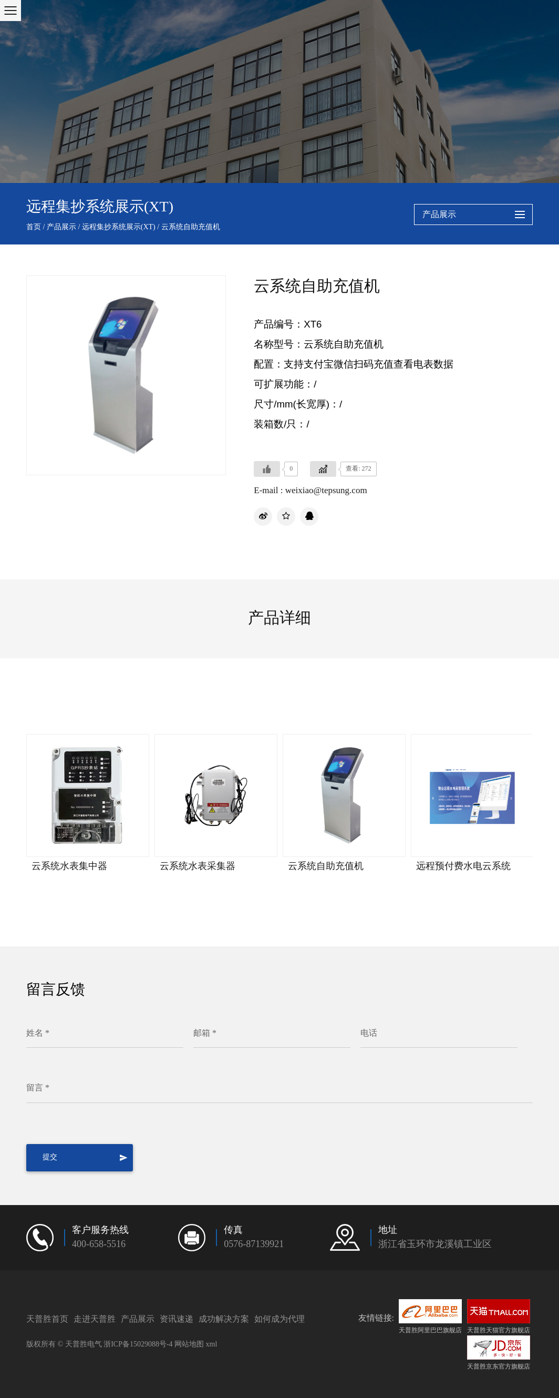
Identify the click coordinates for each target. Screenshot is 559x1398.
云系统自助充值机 (326, 866)
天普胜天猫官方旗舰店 (498, 1316)
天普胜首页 (47, 1318)
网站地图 (189, 1344)
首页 (33, 227)
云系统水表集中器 (69, 866)
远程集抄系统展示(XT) (119, 227)
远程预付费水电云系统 (463, 866)
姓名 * (37, 1033)
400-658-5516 (99, 1244)
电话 (368, 1033)
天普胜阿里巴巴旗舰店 (430, 1316)
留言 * (37, 1088)
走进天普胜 (95, 1318)
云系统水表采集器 (197, 866)
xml (212, 1344)
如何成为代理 (279, 1318)
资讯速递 (176, 1318)
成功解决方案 (224, 1318)
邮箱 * (204, 1033)
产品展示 (61, 227)
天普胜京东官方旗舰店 (498, 1352)
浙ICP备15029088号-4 (137, 1344)
